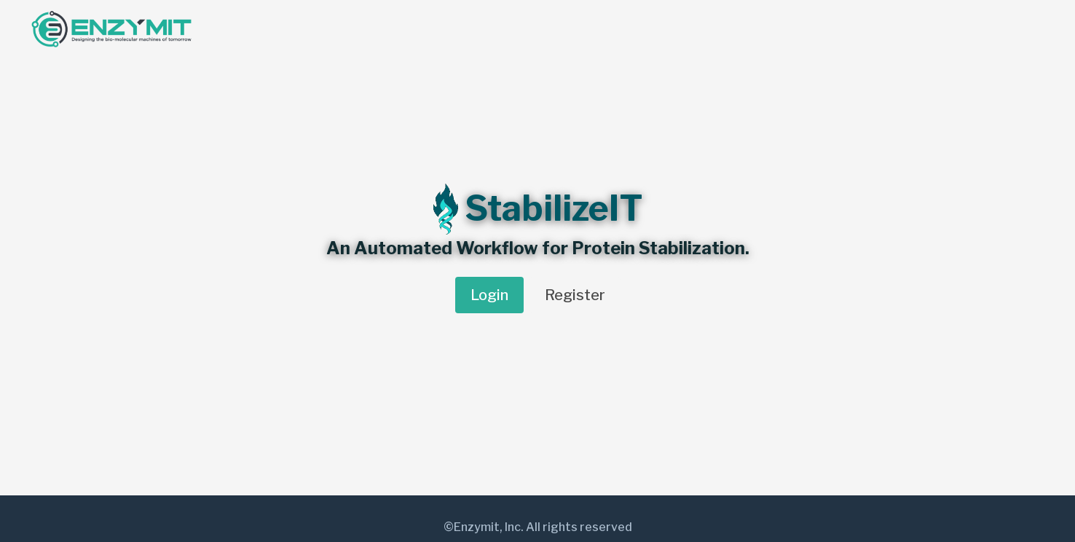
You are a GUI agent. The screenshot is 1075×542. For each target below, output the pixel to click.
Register (575, 295)
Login (489, 295)
